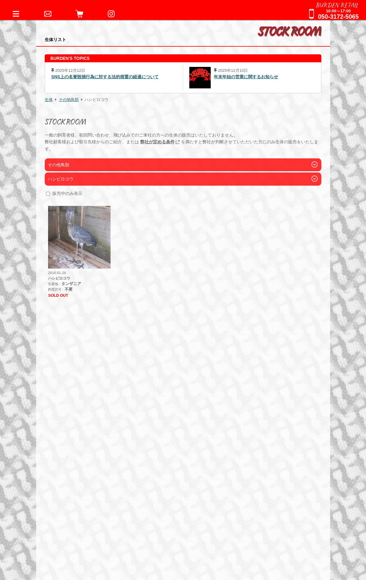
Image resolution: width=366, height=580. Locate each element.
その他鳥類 (69, 100)
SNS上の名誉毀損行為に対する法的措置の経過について (105, 76)
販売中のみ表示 (67, 193)
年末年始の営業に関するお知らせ (246, 76)
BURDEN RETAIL (337, 4)
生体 (49, 100)
